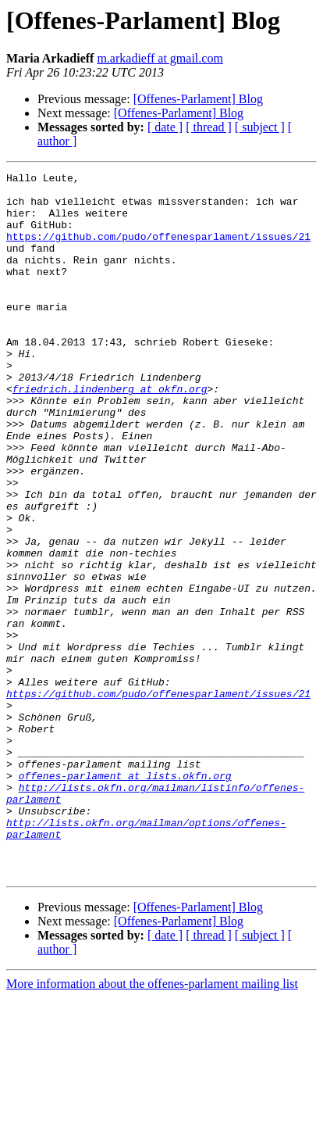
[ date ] (165, 127)
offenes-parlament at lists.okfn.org (125, 897)
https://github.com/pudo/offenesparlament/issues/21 (158, 250)
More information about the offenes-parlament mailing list (152, 1124)
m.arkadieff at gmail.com (159, 58)
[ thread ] (209, 127)
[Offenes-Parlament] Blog (198, 99)
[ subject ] (260, 127)
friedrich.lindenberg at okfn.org (110, 433)
